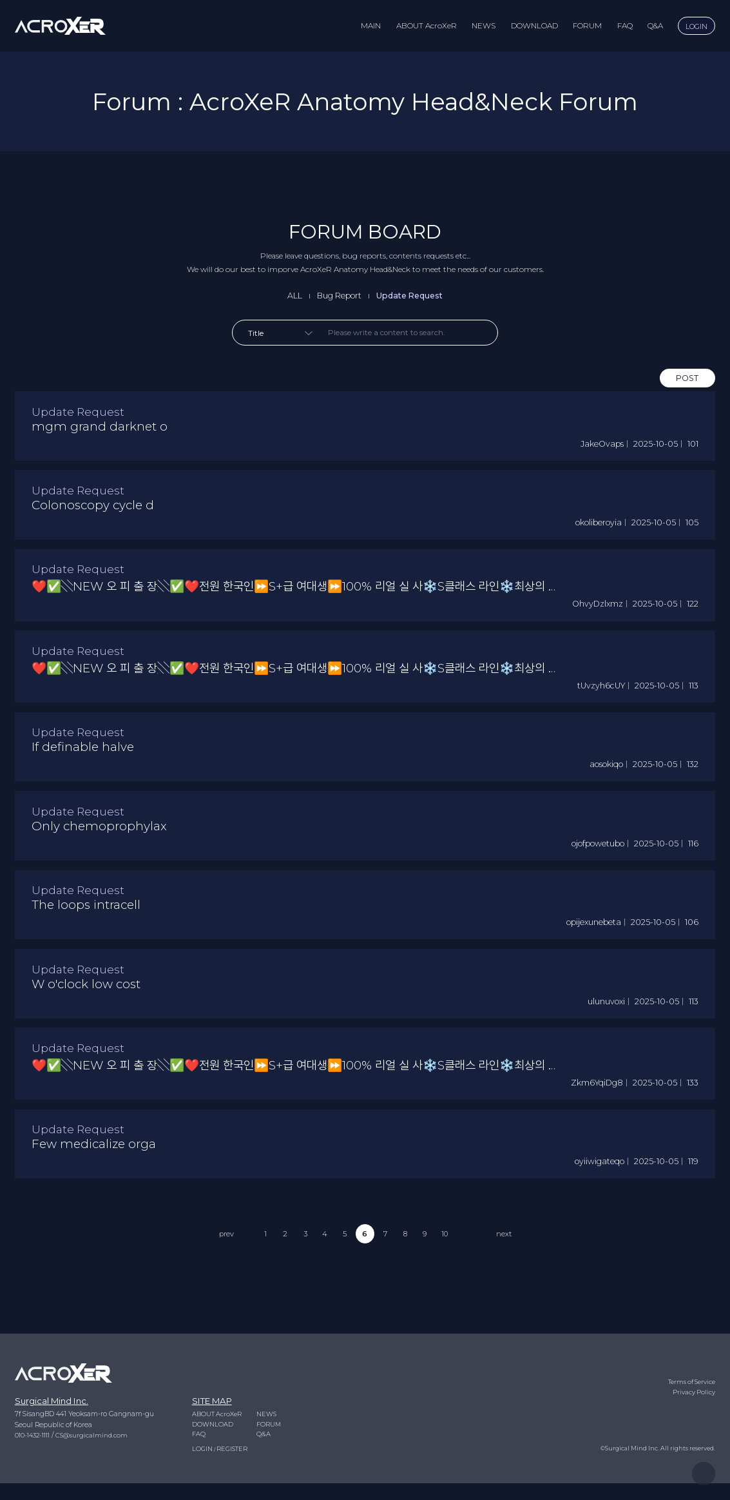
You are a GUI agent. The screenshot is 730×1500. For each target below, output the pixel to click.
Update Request (411, 296)
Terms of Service (689, 1396)
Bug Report (335, 296)
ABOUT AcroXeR (426, 25)
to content (0, 0)
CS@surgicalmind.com (97, 1449)
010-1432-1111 (34, 1449)
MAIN (371, 25)
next (511, 1276)
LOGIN (696, 26)
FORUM (587, 25)
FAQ (625, 25)
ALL (289, 296)
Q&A (655, 25)
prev (219, 1276)
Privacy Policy (693, 1407)
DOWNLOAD (534, 25)
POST (686, 380)
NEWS (483, 25)
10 (448, 1276)
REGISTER (233, 1465)
